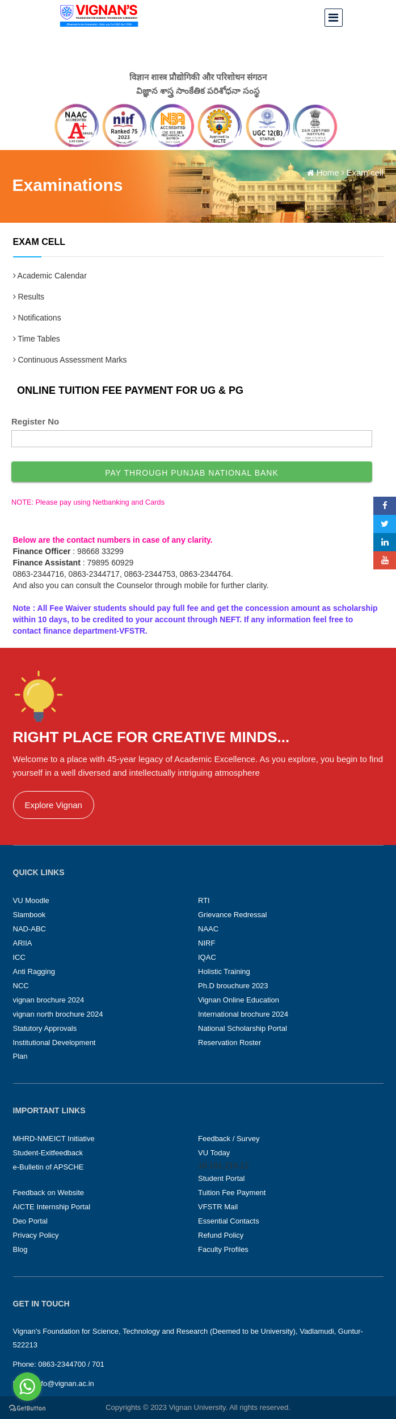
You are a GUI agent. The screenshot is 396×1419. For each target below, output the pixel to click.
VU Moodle (31, 900)
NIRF (206, 943)
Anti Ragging (34, 971)
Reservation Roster (229, 1042)
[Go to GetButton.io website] (27, 1408)
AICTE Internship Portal (52, 1206)
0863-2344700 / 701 (71, 1364)
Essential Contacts (228, 1221)
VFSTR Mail (218, 1206)
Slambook (29, 914)
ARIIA (22, 943)
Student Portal (221, 1178)
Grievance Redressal (232, 914)
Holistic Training (224, 971)
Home (328, 172)
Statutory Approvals (45, 1028)
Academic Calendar (50, 275)
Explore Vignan (53, 805)
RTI (204, 900)
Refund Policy (220, 1235)
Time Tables (36, 338)
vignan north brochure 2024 (58, 1014)
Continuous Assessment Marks (70, 359)
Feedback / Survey (228, 1138)
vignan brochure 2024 (49, 1000)
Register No (35, 421)
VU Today (214, 1152)
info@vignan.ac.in (64, 1383)
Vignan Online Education (238, 1000)
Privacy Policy (36, 1235)
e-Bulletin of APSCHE (48, 1167)
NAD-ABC (30, 929)
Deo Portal (30, 1221)
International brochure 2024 (243, 1014)
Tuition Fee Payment (232, 1192)
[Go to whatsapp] (27, 1386)
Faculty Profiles (223, 1249)
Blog (20, 1249)
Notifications (37, 317)
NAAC (208, 929)
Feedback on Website (49, 1192)
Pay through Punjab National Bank (192, 472)
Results (29, 296)
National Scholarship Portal (242, 1028)
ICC (19, 957)
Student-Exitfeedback (48, 1152)
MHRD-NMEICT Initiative (54, 1138)
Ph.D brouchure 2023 (233, 985)
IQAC (207, 957)
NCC (21, 985)
